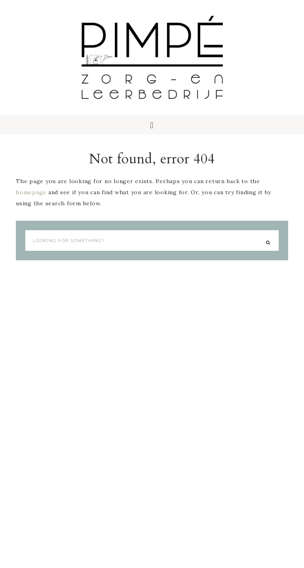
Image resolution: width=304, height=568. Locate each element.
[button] (152, 124)
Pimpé (152, 57)
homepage (31, 192)
